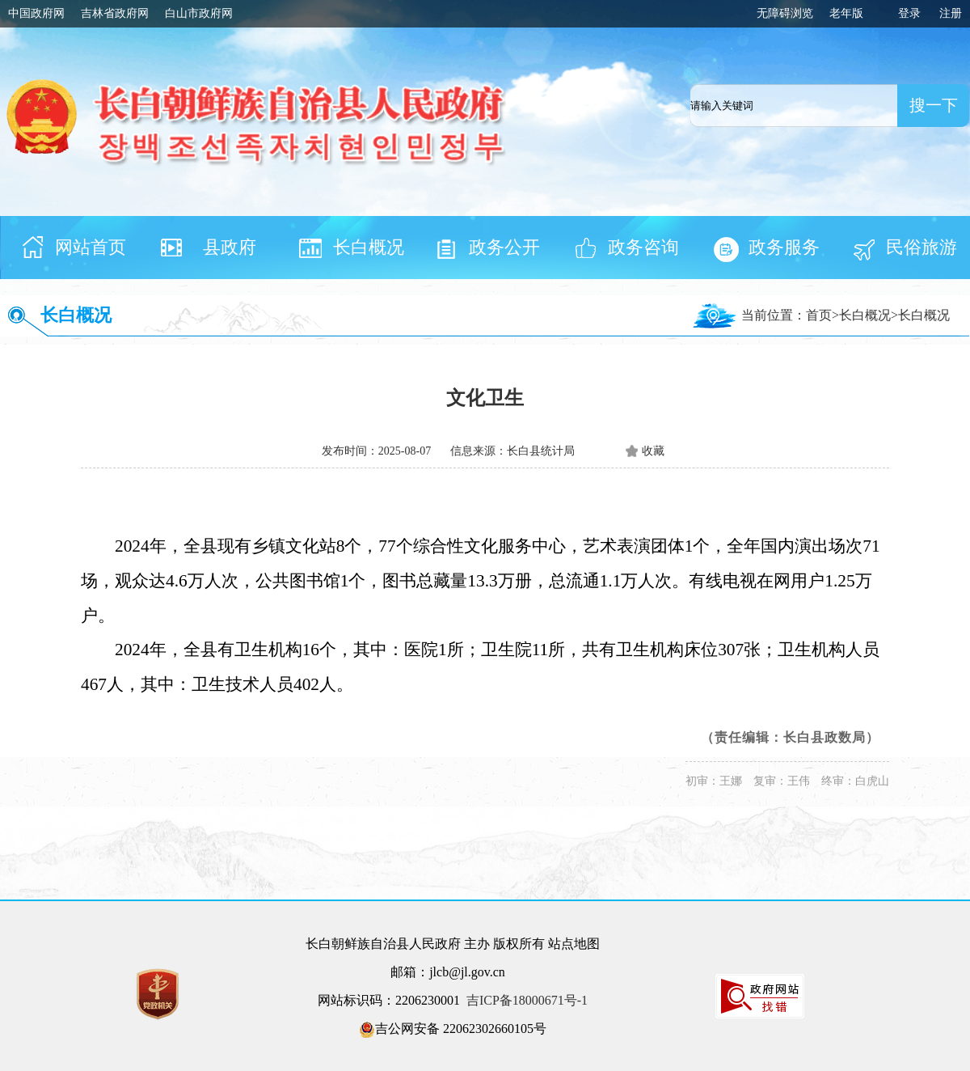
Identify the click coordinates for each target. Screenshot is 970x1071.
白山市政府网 (199, 13)
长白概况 (368, 247)
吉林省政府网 (115, 13)
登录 (909, 13)
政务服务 (784, 247)
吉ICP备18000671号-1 (527, 1000)
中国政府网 (36, 13)
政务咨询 (643, 247)
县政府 (229, 247)
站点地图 (574, 943)
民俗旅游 (921, 247)
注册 (950, 13)
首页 (819, 315)
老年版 (846, 13)
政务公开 (504, 247)
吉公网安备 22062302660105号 (452, 1030)
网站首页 (90, 247)
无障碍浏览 (785, 13)
